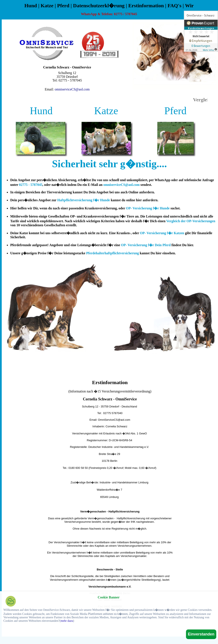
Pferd (63, 5)
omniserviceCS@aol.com (72, 89)
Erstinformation (146, 5)
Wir (189, 5)
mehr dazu (67, 620)
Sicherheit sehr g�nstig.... (109, 163)
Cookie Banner (109, 597)
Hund (30, 5)
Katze (47, 5)
